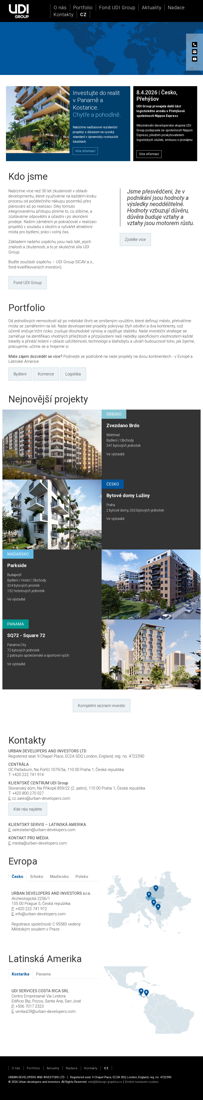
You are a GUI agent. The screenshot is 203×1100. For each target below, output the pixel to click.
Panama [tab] (43, 974)
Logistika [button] (73, 374)
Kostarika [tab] (20, 974)
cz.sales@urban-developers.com (41, 798)
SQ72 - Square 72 (26, 635)
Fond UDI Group (117, 7)
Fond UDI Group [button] (28, 282)
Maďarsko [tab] (59, 876)
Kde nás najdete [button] (28, 809)
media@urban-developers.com (39, 843)
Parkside (16, 565)
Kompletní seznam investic (101, 705)
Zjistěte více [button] (135, 239)
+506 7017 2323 (30, 1006)
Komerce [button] (46, 374)
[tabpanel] (54, 914)
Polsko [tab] (82, 876)
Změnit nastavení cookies (142, 1082)
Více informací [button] (149, 154)
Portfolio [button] (83, 7)
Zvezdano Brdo (122, 425)
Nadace (176, 7)
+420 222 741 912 (31, 908)
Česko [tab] (17, 876)
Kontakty (64, 14)
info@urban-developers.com (40, 914)
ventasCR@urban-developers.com (45, 1011)
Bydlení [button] (20, 374)
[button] (83, 14)
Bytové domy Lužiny (128, 495)
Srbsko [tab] (36, 876)
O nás (60, 7)
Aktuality (151, 7)
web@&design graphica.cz (105, 1082)
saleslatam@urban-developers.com (43, 829)
